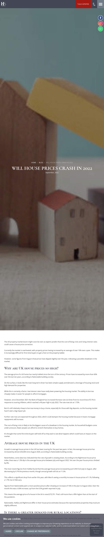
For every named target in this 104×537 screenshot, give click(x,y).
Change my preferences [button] (38, 531)
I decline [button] (19, 531)
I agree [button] (8, 531)
